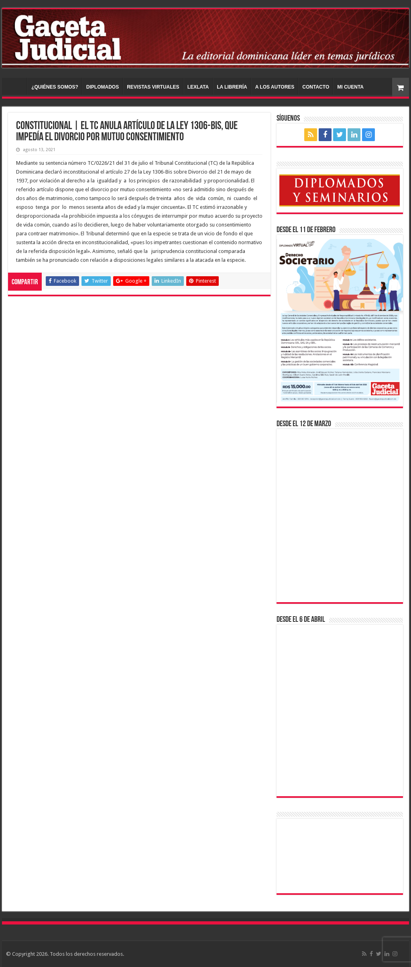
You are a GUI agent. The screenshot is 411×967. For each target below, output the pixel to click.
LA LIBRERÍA (232, 87)
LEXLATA (198, 87)
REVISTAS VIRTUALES (153, 87)
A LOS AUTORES (275, 87)
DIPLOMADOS (102, 87)
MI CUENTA (350, 87)
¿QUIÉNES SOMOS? (54, 87)
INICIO (16, 86)
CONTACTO (315, 87)
